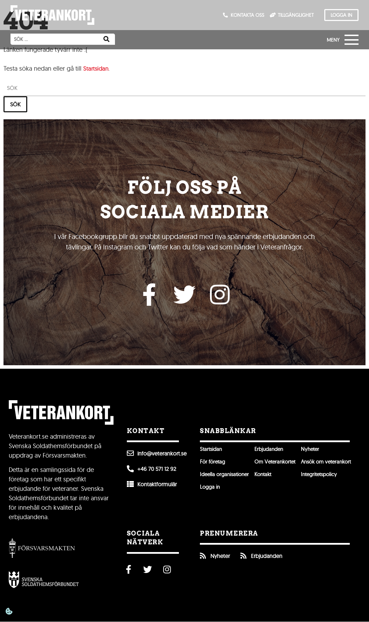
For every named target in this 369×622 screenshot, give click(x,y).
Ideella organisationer (226, 476)
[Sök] (106, 39)
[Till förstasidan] (52, 15)
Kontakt (267, 476)
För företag (213, 463)
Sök (15, 104)
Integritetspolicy (328, 476)
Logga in (210, 489)
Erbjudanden (274, 451)
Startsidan (96, 68)
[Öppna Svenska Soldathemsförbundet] (44, 581)
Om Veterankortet (280, 463)
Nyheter (318, 451)
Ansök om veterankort (336, 463)
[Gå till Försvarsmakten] (42, 550)
